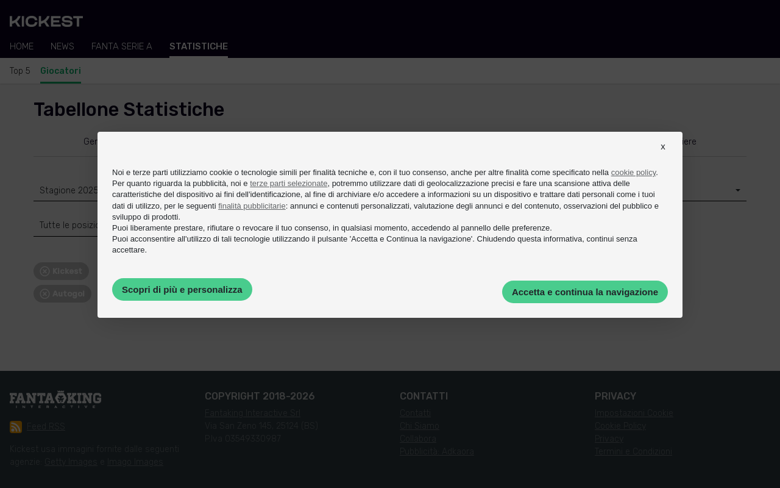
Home (22, 46)
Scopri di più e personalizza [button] (182, 289)
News (62, 46)
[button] (663, 157)
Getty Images (71, 462)
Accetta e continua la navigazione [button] (585, 292)
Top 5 (20, 71)
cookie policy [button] (633, 172)
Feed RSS (37, 427)
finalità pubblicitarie (252, 205)
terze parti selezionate (288, 183)
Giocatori (60, 71)
